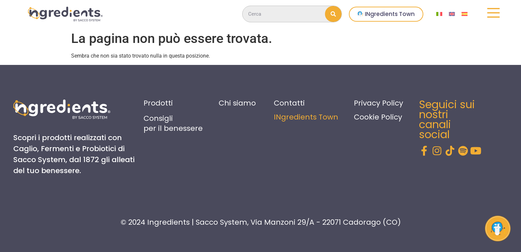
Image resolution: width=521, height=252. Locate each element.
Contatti (289, 103)
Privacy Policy (378, 103)
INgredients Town (306, 117)
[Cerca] (333, 14)
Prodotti (158, 103)
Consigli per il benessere (173, 123)
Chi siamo (237, 103)
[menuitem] (439, 14)
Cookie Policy (378, 117)
